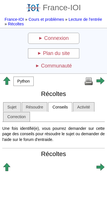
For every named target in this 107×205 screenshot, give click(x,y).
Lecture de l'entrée (85, 19)
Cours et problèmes (46, 19)
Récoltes (16, 24)
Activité (83, 107)
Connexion (56, 38)
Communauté (56, 66)
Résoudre (34, 107)
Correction (16, 116)
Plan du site (56, 53)
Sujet (12, 107)
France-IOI (53, 7)
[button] (23, 81)
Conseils (60, 107)
